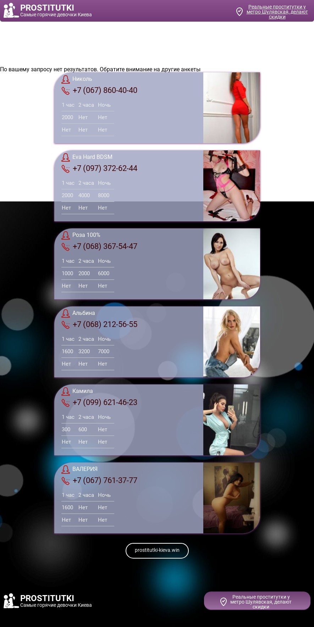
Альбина (78, 313)
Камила (77, 391)
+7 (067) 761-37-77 (99, 480)
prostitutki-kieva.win (157, 550)
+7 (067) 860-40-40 (99, 90)
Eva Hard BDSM (86, 157)
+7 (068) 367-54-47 (99, 246)
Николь (76, 79)
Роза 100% (80, 235)
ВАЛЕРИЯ (79, 469)
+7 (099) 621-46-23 (99, 402)
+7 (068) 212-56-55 (99, 324)
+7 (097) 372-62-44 (99, 168)
